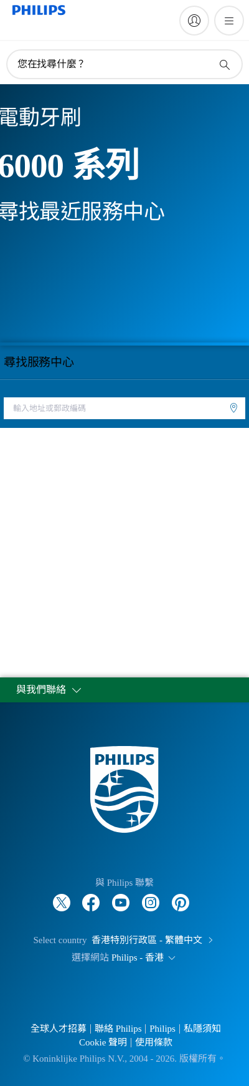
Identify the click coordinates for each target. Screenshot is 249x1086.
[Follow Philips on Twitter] (62, 896)
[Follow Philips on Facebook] (91, 896)
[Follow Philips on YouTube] (121, 896)
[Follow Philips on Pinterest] (180, 896)
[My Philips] (194, 21)
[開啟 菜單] (229, 21)
